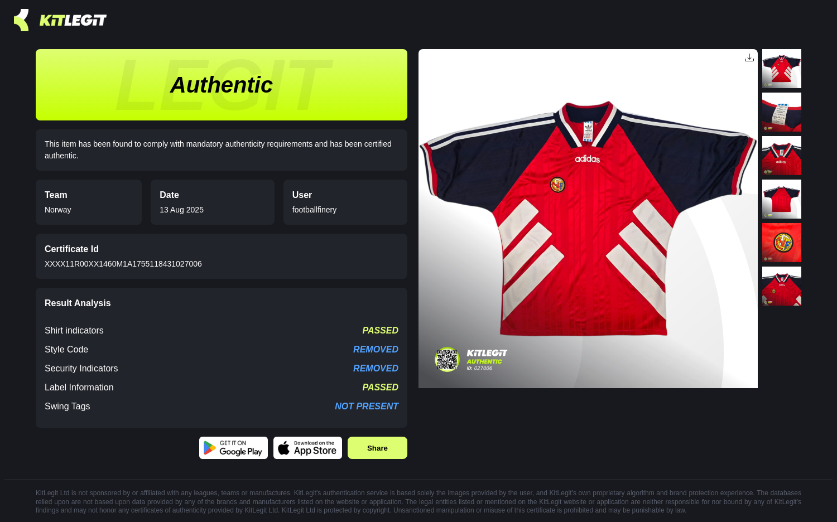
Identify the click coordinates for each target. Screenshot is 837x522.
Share (377, 448)
